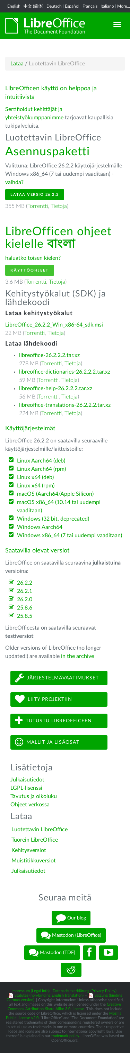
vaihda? (14, 182)
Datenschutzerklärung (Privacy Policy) (84, 991)
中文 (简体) (33, 6)
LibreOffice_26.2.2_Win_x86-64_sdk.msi (54, 325)
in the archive (77, 656)
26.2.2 (24, 583)
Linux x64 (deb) (35, 477)
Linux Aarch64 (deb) (41, 461)
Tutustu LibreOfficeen (53, 721)
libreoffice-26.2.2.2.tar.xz (49, 355)
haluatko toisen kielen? (33, 258)
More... (123, 6)
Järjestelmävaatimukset (57, 678)
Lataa (17, 63)
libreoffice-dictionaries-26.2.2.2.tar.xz (64, 372)
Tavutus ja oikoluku (33, 796)
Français (90, 6)
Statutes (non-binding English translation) (49, 995)
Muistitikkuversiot (33, 860)
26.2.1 (24, 591)
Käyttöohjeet (29, 270)
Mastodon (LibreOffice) (71, 935)
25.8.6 (24, 608)
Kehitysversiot (28, 850)
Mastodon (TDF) (52, 953)
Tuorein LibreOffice (34, 840)
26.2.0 (24, 599)
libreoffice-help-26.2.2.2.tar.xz (55, 388)
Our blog (71, 918)
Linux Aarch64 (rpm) (41, 469)
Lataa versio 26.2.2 (34, 194)
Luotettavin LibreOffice (39, 829)
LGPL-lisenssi (26, 788)
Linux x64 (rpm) (35, 485)
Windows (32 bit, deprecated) (53, 519)
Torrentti (37, 206)
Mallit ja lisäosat (47, 742)
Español (72, 6)
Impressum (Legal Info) (30, 991)
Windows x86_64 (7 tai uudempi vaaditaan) (69, 535)
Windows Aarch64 (39, 527)
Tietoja (59, 206)
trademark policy (65, 1036)
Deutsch (54, 6)
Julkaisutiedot (27, 779)
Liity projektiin (43, 699)
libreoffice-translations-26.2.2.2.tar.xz (65, 405)
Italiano (107, 6)
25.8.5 (24, 616)
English (13, 6)
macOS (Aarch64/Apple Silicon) (55, 494)
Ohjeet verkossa (30, 804)
